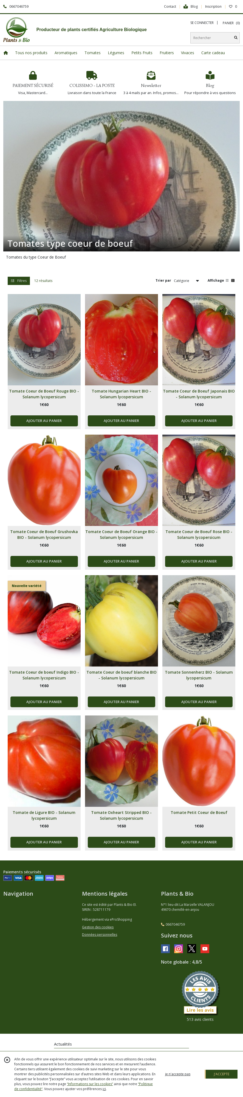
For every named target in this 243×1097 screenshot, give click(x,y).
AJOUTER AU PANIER (44, 420)
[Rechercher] (235, 37)
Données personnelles (99, 934)
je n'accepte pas (177, 1074)
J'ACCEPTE (221, 1074)
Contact (170, 6)
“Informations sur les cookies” (90, 1084)
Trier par (163, 280)
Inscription (213, 6)
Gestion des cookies (98, 927)
